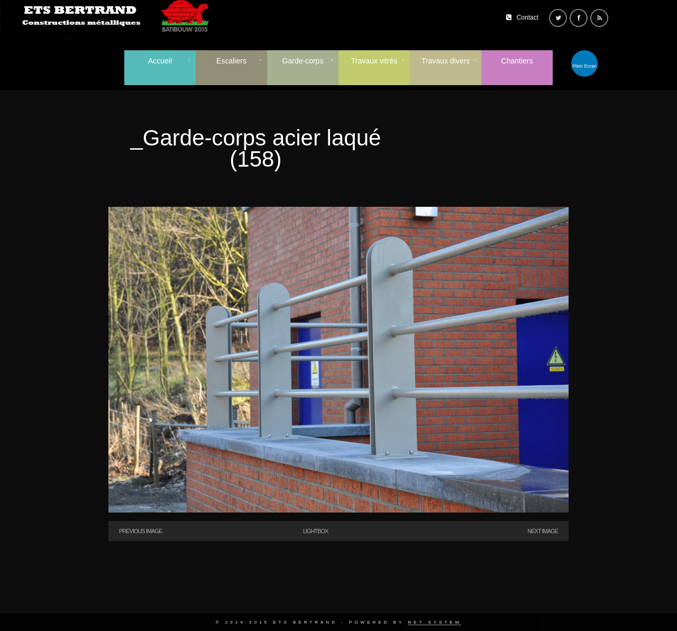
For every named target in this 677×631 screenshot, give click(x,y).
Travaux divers (446, 61)
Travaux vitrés (374, 61)
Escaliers (231, 61)
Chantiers (517, 61)
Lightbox (315, 531)
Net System (434, 622)
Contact (527, 17)
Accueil (160, 61)
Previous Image (140, 531)
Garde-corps (303, 61)
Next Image (542, 531)
